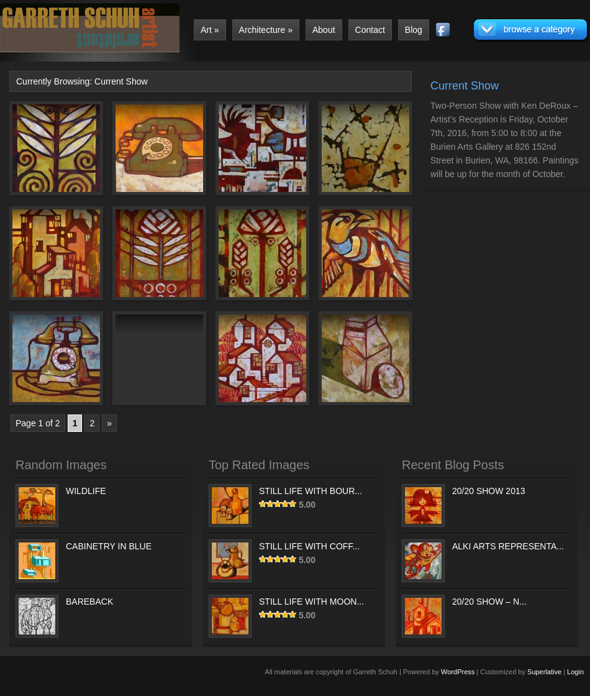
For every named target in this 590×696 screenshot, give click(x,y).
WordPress (457, 671)
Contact (370, 30)
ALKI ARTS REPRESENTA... (508, 546)
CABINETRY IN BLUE (109, 546)
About (323, 30)
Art (210, 30)
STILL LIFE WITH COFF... (309, 546)
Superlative (544, 671)
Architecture (266, 30)
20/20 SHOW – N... (489, 602)
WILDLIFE (86, 491)
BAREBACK (89, 602)
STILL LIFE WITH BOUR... (310, 491)
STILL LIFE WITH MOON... (311, 602)
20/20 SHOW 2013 (488, 491)
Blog (413, 30)
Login (575, 671)
